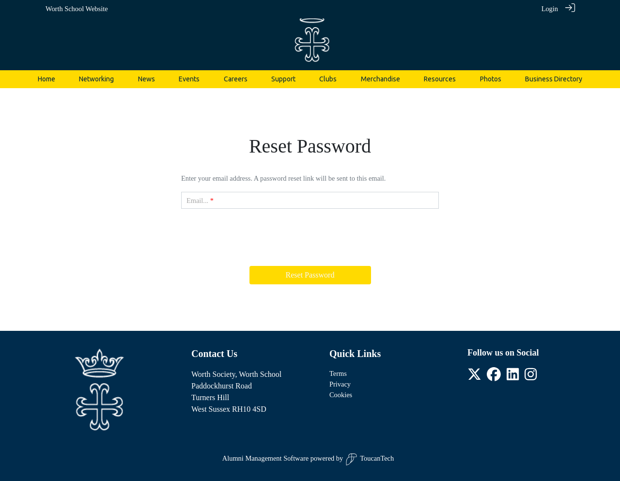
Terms (338, 373)
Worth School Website (77, 9)
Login (550, 9)
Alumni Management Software (265, 458)
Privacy (340, 384)
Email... (197, 200)
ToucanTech (369, 459)
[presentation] (310, 235)
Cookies (340, 395)
